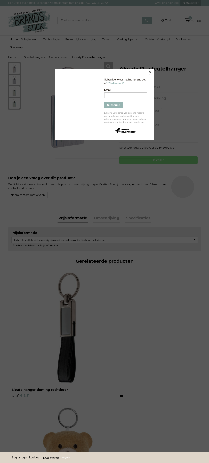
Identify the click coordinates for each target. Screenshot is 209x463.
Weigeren (67, 458)
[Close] (153, 70)
